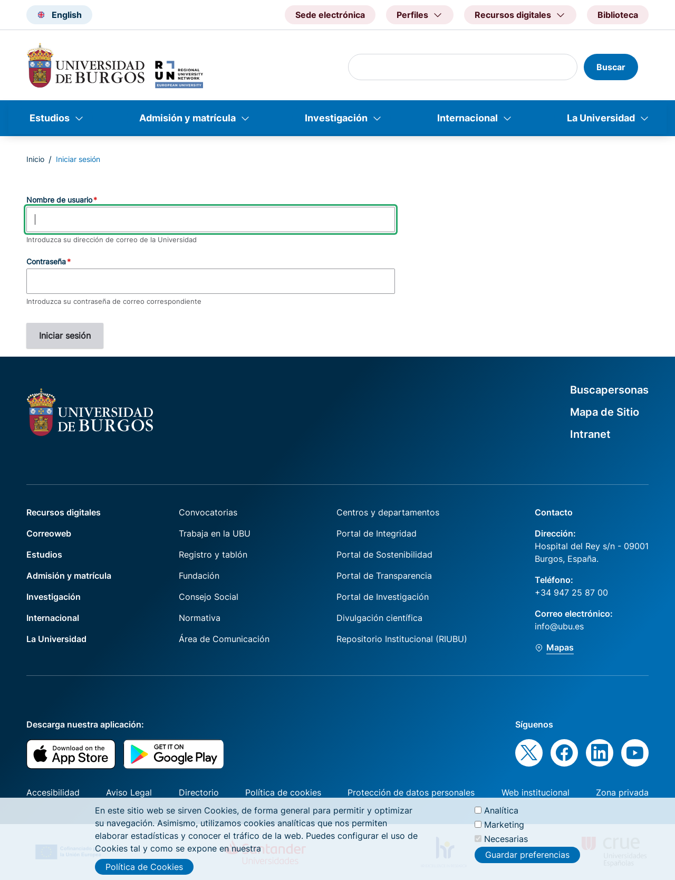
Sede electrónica (330, 14)
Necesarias (506, 845)
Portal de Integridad (376, 533)
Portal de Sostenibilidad (384, 554)
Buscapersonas (609, 390)
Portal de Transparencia (384, 575)
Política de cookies (283, 792)
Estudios (50, 117)
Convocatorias (208, 512)
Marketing (504, 831)
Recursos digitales (63, 512)
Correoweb (48, 533)
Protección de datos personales (411, 792)
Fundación (199, 575)
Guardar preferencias (527, 861)
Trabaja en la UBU (214, 533)
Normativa (199, 618)
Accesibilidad (53, 792)
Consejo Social (208, 596)
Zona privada (622, 792)
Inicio (35, 159)
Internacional (467, 117)
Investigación (336, 117)
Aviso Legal (129, 792)
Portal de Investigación (382, 596)
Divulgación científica (379, 618)
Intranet (590, 434)
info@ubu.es (559, 626)
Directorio (199, 792)
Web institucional (536, 792)
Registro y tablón (213, 554)
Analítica (501, 816)
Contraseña (46, 261)
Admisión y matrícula (187, 117)
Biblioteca (617, 14)
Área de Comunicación (224, 639)
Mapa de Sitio (604, 412)
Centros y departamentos (387, 512)
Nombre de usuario (59, 199)
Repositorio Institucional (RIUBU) (401, 639)
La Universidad (601, 117)
